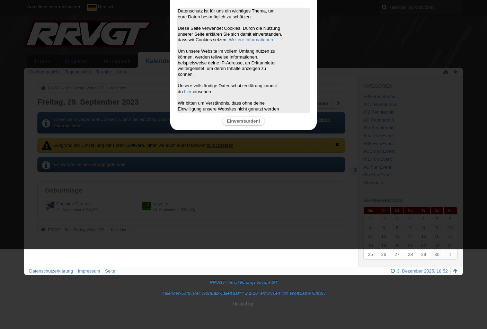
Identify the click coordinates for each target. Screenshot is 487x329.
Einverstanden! (243, 121)
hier (188, 91)
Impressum (89, 271)
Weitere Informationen (251, 39)
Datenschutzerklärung (51, 271)
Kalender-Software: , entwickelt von (243, 293)
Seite (110, 271)
